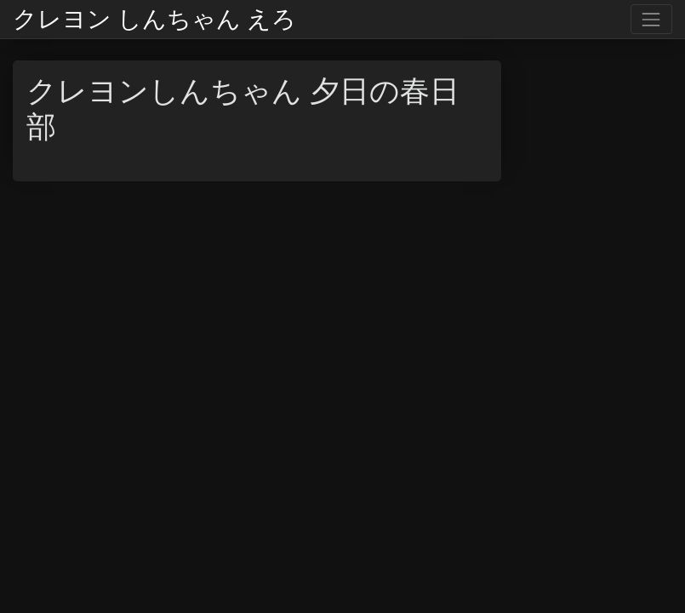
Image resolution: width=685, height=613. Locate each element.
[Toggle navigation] (651, 19)
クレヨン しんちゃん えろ (154, 19)
